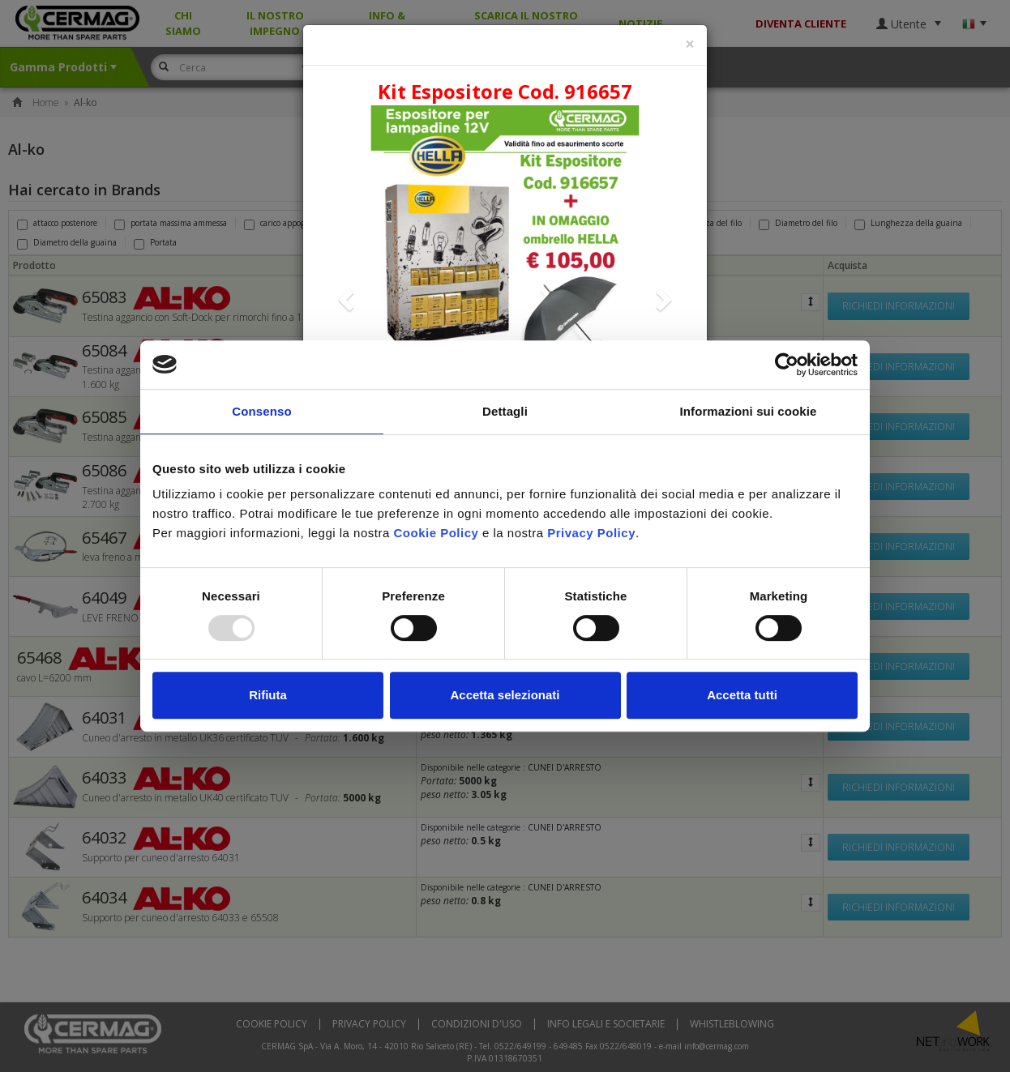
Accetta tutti (742, 695)
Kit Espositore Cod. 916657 (505, 91)
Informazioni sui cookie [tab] (748, 411)
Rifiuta (268, 695)
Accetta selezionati (504, 695)
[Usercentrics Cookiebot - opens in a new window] (787, 364)
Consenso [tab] (261, 411)
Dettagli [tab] (505, 411)
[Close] (690, 44)
